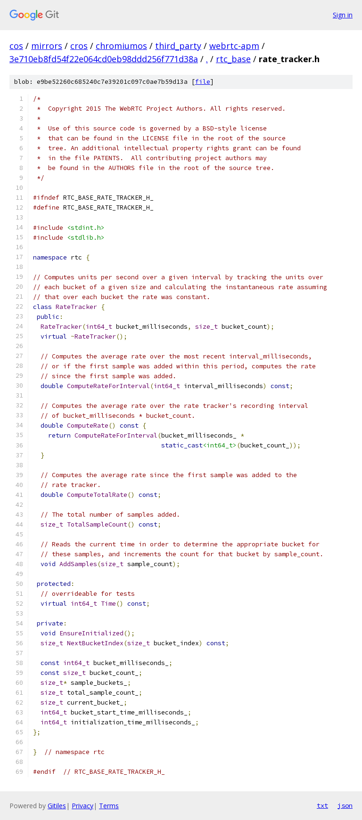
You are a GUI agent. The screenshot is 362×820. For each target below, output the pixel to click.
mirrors (46, 45)
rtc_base (233, 59)
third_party (178, 45)
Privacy (82, 805)
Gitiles (57, 805)
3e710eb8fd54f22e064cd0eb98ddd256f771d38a (103, 59)
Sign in (343, 14)
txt (322, 805)
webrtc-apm (234, 45)
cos (16, 45)
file (202, 82)
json (345, 805)
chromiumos (121, 45)
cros (79, 45)
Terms (109, 805)
